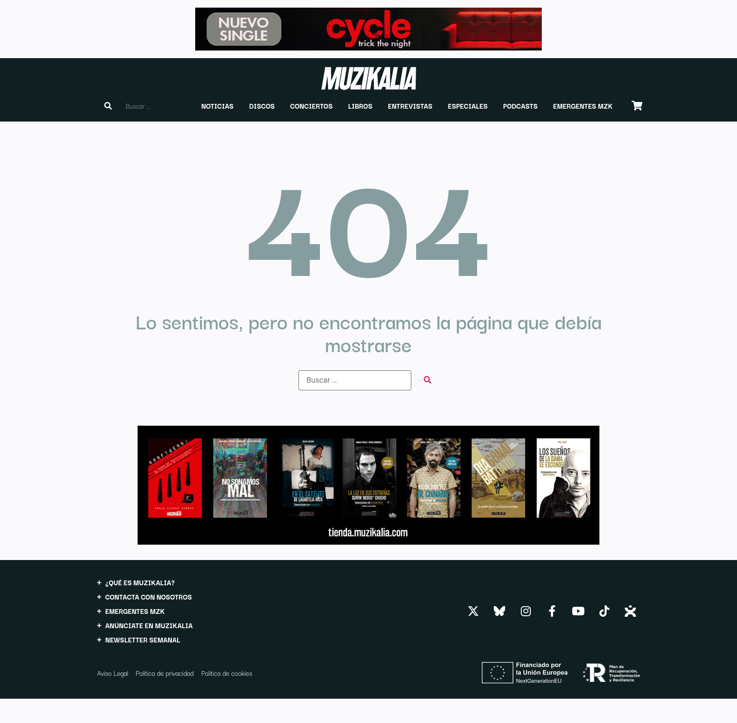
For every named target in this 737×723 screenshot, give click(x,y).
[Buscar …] (355, 380)
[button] (218, 105)
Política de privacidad (165, 673)
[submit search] (427, 380)
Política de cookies (226, 673)
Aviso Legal (112, 673)
